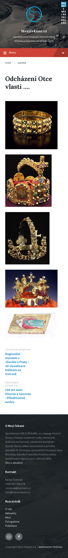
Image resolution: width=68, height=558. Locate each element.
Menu (34, 52)
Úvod (8, 62)
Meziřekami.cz (34, 31)
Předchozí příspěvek (17, 349)
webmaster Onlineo (50, 547)
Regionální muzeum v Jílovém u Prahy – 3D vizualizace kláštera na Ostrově (17, 364)
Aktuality (10, 513)
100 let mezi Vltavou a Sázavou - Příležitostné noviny (18, 396)
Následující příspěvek (12, 384)
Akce (8, 517)
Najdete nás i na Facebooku (63, 4)
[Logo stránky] (34, 25)
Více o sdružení (13, 462)
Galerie (22, 62)
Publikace (11, 525)
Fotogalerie (12, 521)
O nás (8, 509)
